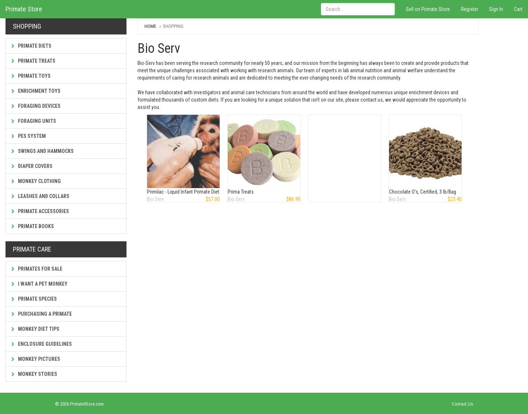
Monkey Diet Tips (35, 329)
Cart (518, 9)
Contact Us (462, 404)
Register (469, 9)
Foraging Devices (35, 106)
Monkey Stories (34, 374)
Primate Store (24, 9)
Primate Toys (31, 76)
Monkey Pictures (35, 359)
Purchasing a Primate (41, 314)
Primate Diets (31, 46)
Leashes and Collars (40, 196)
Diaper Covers (31, 166)
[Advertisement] (345, 151)
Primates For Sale (36, 269)
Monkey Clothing (36, 181)
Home (150, 26)
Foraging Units (33, 121)
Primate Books (32, 226)
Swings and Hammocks (42, 151)
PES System (28, 136)
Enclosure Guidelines (41, 344)
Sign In (496, 9)
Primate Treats (33, 61)
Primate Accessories (40, 211)
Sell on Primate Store (428, 9)
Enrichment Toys (35, 91)
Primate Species (34, 299)
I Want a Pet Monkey (39, 284)
